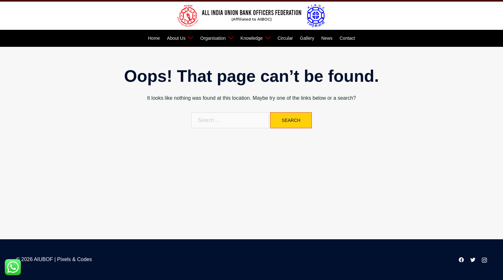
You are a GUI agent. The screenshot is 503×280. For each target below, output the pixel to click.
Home (154, 38)
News (326, 38)
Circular (285, 38)
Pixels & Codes (74, 259)
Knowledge (252, 38)
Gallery (307, 38)
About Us (176, 38)
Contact (347, 38)
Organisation (213, 38)
